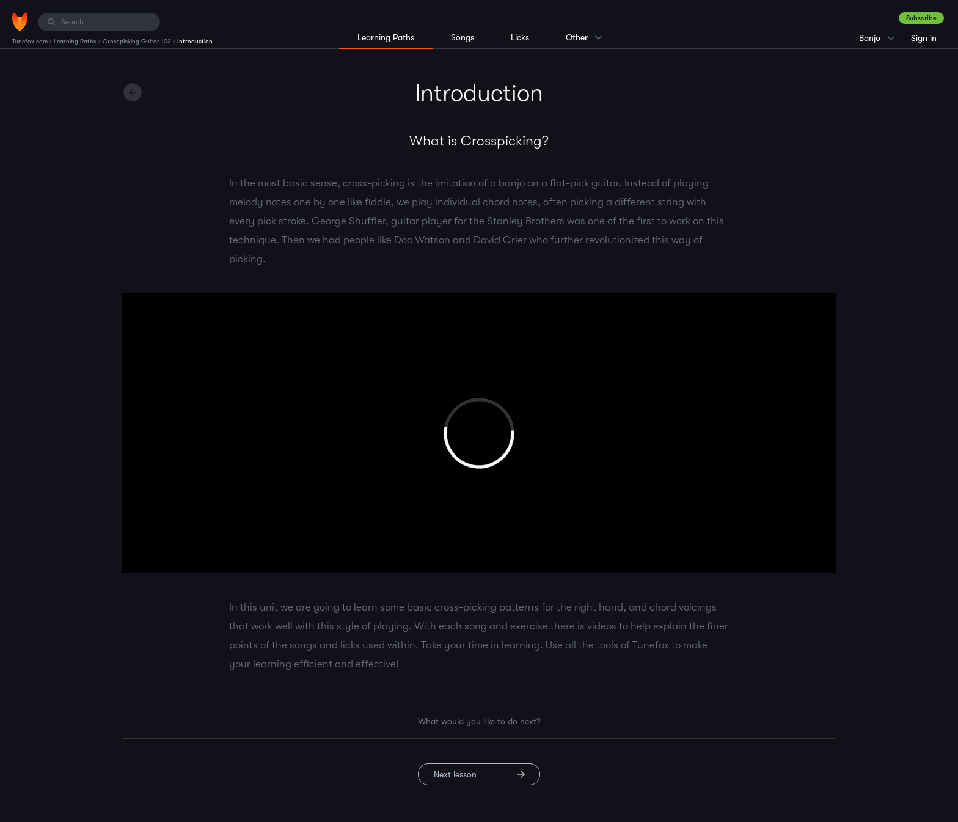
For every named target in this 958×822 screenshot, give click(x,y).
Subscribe (921, 18)
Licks (520, 37)
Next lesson (455, 774)
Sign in (924, 38)
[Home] (19, 21)
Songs (462, 37)
